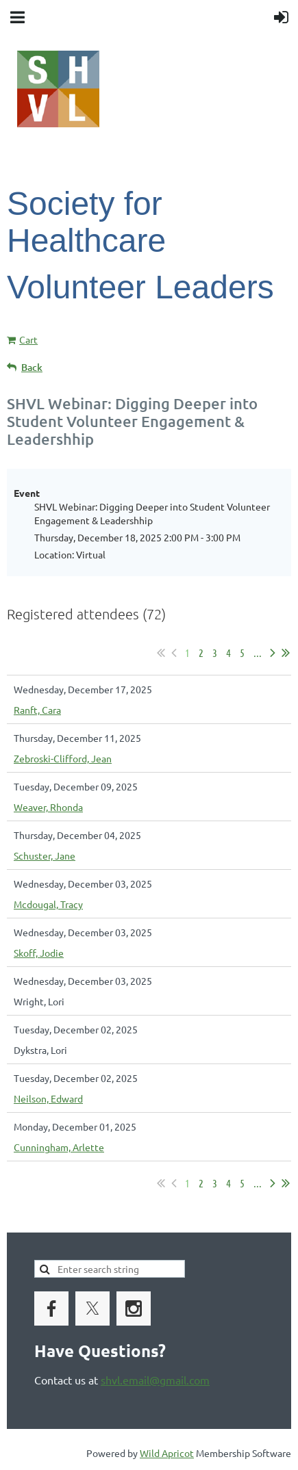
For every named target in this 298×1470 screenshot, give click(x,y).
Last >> (286, 653)
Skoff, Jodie (39, 952)
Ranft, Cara (37, 710)
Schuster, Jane (44, 855)
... (257, 652)
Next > (273, 653)
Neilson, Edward (48, 1098)
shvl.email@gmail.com (155, 1380)
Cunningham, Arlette (59, 1147)
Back (31, 367)
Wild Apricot (167, 1453)
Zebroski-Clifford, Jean (63, 758)
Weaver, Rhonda (48, 807)
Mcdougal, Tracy (48, 904)
